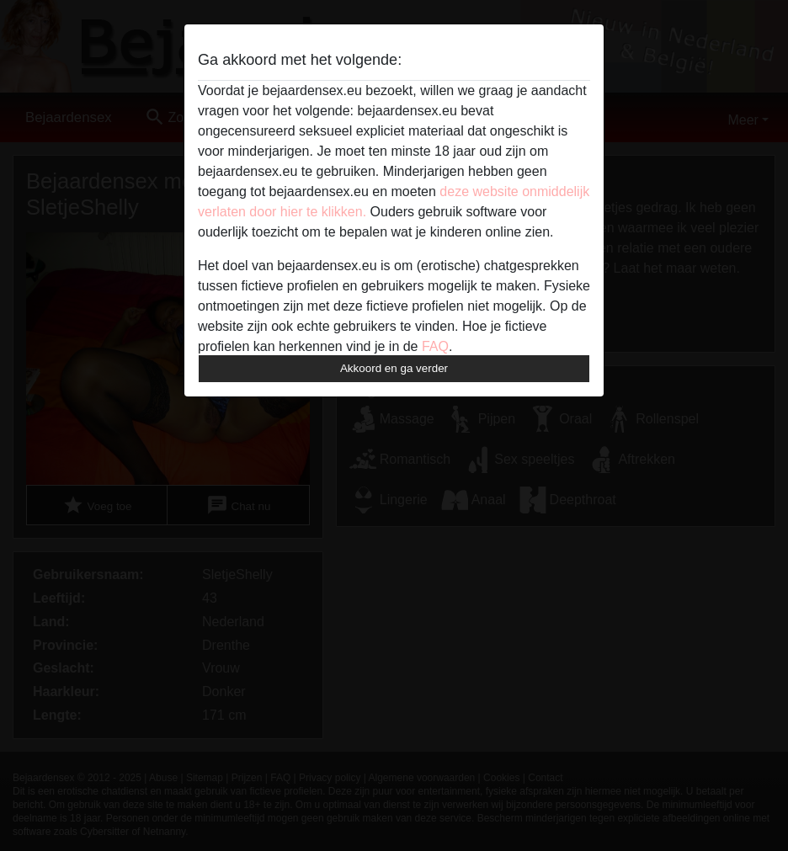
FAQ (435, 346)
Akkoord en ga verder (394, 368)
